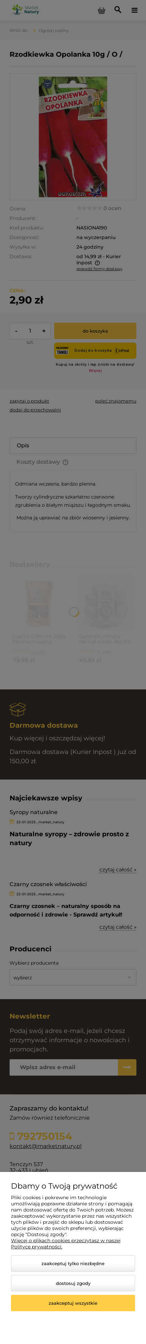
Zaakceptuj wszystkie (73, 1303)
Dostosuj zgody (73, 1283)
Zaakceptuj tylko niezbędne (73, 1263)
